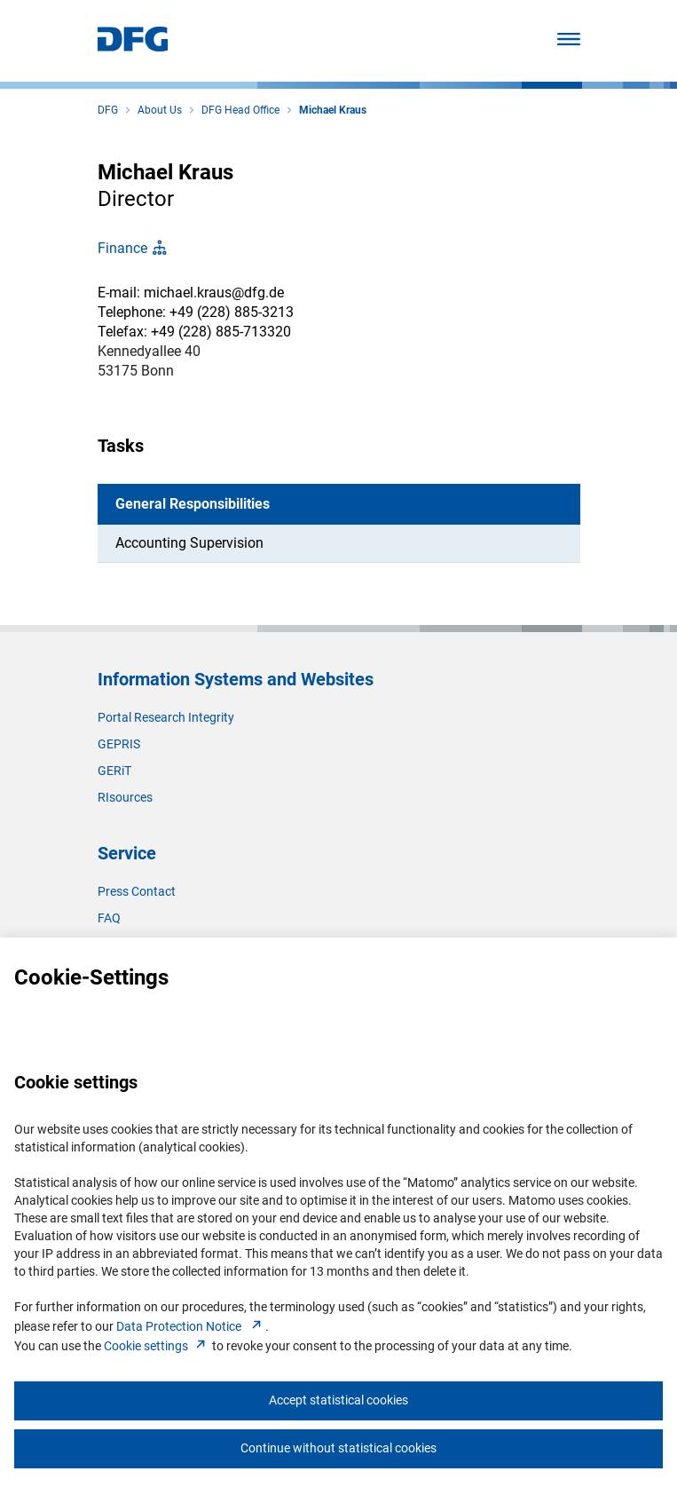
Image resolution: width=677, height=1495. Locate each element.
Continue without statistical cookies (338, 1448)
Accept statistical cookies (338, 1400)
